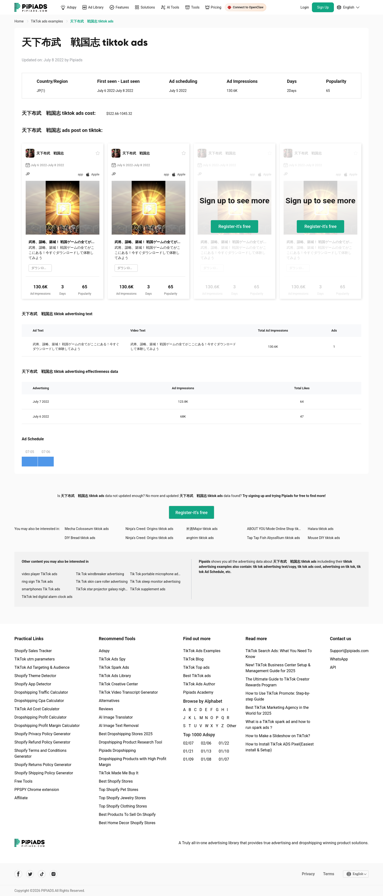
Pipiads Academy (198, 692)
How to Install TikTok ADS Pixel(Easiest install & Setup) (279, 747)
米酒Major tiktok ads (201, 529)
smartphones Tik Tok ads (41, 589)
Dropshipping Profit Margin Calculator (47, 725)
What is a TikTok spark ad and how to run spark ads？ (277, 724)
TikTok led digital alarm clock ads (47, 597)
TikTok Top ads (196, 667)
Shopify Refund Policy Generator (42, 742)
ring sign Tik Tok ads (37, 581)
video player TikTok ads (39, 574)
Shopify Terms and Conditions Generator (40, 753)
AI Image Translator (116, 717)
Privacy (307, 874)
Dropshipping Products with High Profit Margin (132, 761)
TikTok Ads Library (115, 675)
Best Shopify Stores (116, 781)
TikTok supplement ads (147, 589)
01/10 (224, 751)
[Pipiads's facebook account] (18, 874)
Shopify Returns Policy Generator (42, 764)
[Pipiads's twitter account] (30, 874)
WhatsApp (339, 659)
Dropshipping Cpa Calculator (39, 700)
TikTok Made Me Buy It (118, 773)
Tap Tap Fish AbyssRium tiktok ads (273, 538)
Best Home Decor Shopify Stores (127, 822)
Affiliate (21, 798)
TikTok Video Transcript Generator (128, 692)
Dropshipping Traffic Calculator (41, 692)
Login (304, 7)
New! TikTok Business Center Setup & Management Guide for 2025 (277, 668)
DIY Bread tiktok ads (80, 538)
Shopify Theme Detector (35, 675)
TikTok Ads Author (199, 684)
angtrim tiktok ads (200, 538)
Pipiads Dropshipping (117, 750)
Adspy (104, 650)
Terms (328, 874)
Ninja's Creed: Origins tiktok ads (149, 529)
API (333, 667)
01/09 (188, 759)
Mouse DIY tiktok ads (324, 538)
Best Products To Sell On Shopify (127, 814)
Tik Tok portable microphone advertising (157, 574)
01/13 (206, 751)
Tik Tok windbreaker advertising (100, 574)
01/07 (224, 759)
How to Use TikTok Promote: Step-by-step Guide (277, 696)
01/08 (206, 759)
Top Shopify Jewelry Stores (122, 798)
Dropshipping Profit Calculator (40, 717)
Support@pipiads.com (349, 650)
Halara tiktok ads (320, 529)
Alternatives (109, 700)
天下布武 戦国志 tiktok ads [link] (91, 21)
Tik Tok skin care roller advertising (102, 581)
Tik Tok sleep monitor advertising (155, 581)
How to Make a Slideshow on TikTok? (277, 736)
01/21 (188, 751)
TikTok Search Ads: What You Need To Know (278, 653)
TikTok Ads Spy (112, 659)
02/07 (188, 743)
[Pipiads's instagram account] (53, 874)
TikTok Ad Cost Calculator (36, 709)
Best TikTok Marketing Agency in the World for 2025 (277, 710)
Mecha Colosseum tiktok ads (87, 529)
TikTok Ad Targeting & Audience (42, 667)
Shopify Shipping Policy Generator (43, 773)
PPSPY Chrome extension (36, 789)
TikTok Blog (193, 659)
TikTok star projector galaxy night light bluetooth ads (103, 589)
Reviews (106, 709)
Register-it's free (234, 226)
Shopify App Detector (32, 684)
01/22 (224, 743)
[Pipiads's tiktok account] (42, 874)
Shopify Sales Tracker (33, 650)
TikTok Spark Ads (114, 667)
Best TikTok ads (197, 675)
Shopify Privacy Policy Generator (42, 734)
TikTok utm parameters (34, 659)
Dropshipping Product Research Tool (130, 742)
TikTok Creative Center (118, 684)
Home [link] (19, 21)
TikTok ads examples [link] (47, 21)
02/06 (206, 743)
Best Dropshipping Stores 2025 (125, 734)
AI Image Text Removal (118, 725)
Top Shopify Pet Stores (118, 789)
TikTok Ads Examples (202, 650)
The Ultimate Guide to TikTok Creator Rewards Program (277, 682)
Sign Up (323, 7)
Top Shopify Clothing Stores (123, 806)
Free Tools (23, 781)
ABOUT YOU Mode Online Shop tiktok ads (277, 529)
